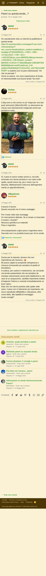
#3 (44, 240)
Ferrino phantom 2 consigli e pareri (22, 428)
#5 (44, 321)
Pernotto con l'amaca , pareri (19, 438)
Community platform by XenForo (19, 574)
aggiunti (8, 421)
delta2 (5, 62)
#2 (44, 166)
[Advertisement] (23, 31)
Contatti (4, 567)
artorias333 (9, 412)
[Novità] (38, 3)
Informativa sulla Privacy (10, 569)
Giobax (11, 157)
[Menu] (3, 3)
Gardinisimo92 (10, 431)
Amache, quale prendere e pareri (21, 409)
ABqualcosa (13, 261)
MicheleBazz (10, 453)
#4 (44, 270)
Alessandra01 (10, 441)
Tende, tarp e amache (22, 412)
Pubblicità (29, 569)
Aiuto (22, 569)
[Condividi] (40, 80)
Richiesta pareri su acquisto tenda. (22, 419)
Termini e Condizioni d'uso (18, 567)
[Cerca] (43, 3)
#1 (44, 80)
